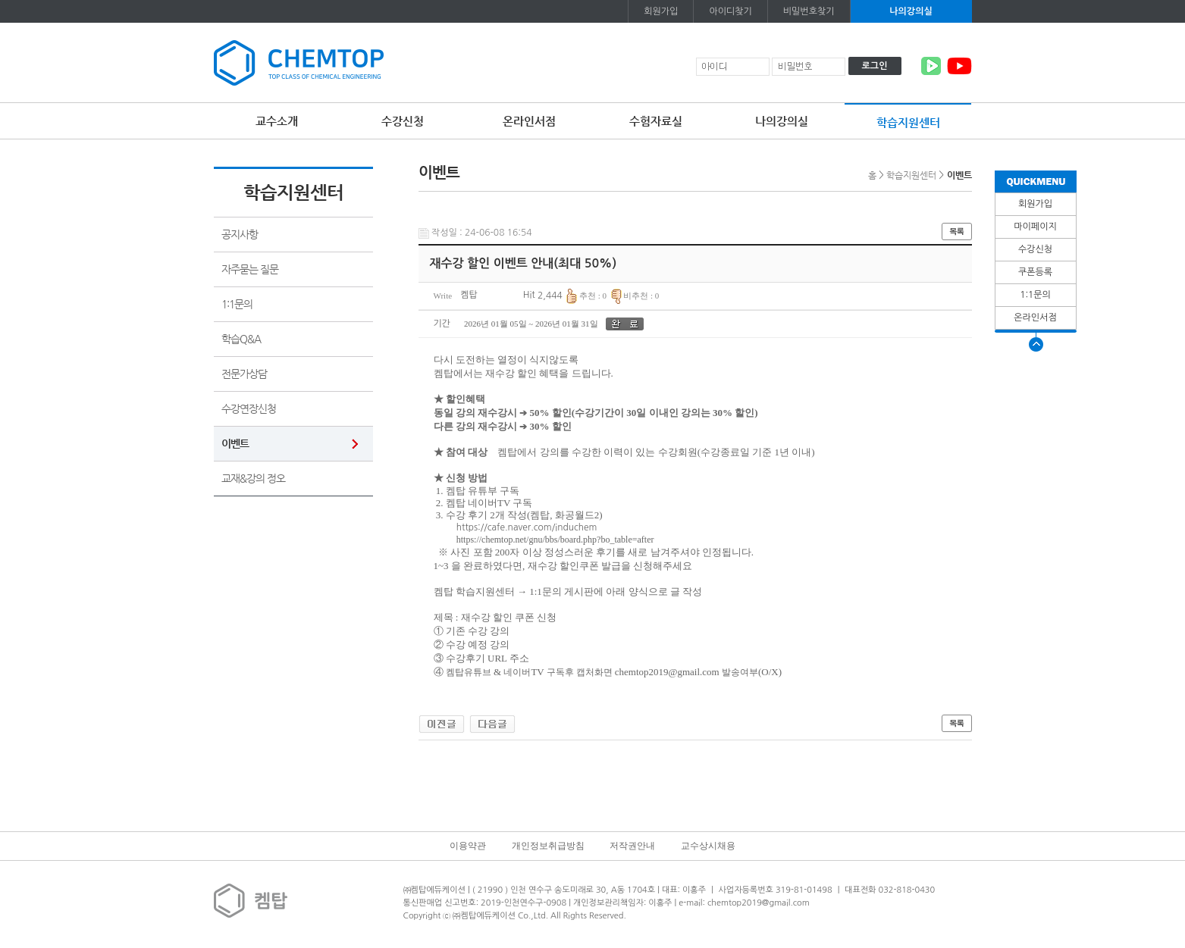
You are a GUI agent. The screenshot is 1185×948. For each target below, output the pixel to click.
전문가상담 (244, 374)
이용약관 (468, 845)
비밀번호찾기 (809, 11)
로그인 (875, 65)
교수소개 (276, 120)
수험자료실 (655, 120)
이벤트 (235, 443)
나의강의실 (910, 11)
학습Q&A (241, 339)
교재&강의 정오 (253, 478)
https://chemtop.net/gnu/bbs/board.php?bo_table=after (555, 539)
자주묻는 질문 (249, 269)
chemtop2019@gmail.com (667, 671)
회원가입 (661, 11)
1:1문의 (1035, 294)
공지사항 (239, 234)
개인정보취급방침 (548, 845)
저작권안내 (632, 845)
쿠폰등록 (1035, 272)
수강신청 (402, 120)
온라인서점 (529, 120)
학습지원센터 (908, 122)
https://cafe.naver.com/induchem (526, 527)
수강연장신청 (248, 408)
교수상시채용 (708, 845)
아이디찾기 (730, 11)
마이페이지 (1035, 226)
